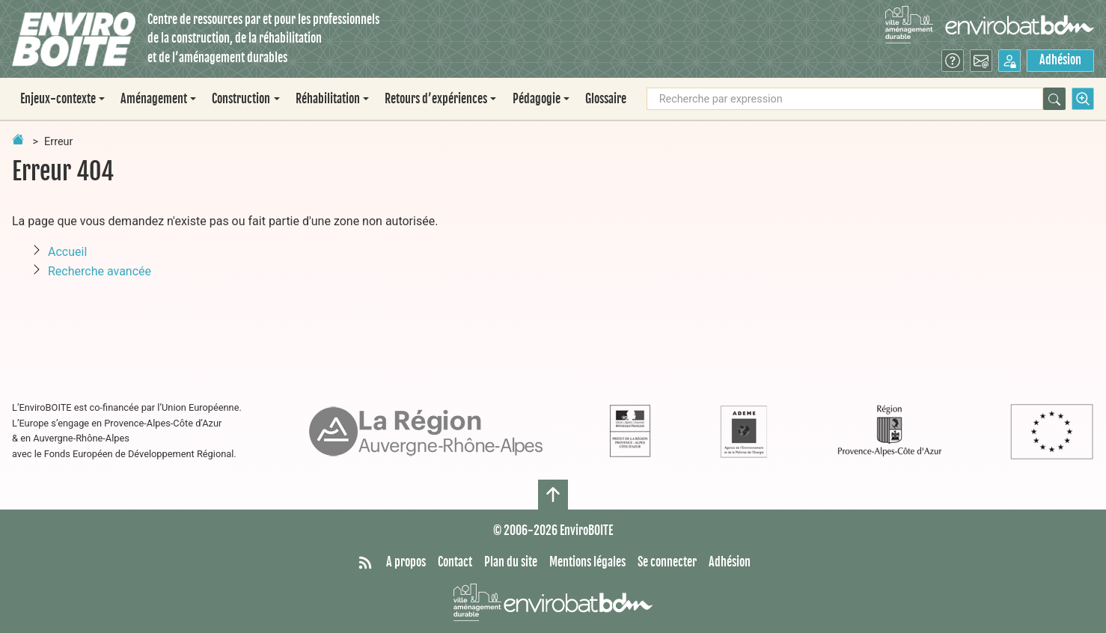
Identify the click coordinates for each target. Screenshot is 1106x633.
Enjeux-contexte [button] (58, 98)
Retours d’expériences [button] (436, 98)
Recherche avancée (99, 271)
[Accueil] (73, 39)
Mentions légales (587, 561)
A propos (406, 561)
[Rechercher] (1054, 99)
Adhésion (1060, 59)
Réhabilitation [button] (328, 98)
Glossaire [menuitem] (605, 98)
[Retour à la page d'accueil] (18, 139)
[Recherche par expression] (845, 99)
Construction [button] (241, 98)
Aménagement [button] (153, 98)
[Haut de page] (553, 495)
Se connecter (667, 561)
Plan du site (510, 561)
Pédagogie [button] (536, 98)
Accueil (67, 252)
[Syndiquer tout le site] (365, 562)
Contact (455, 561)
